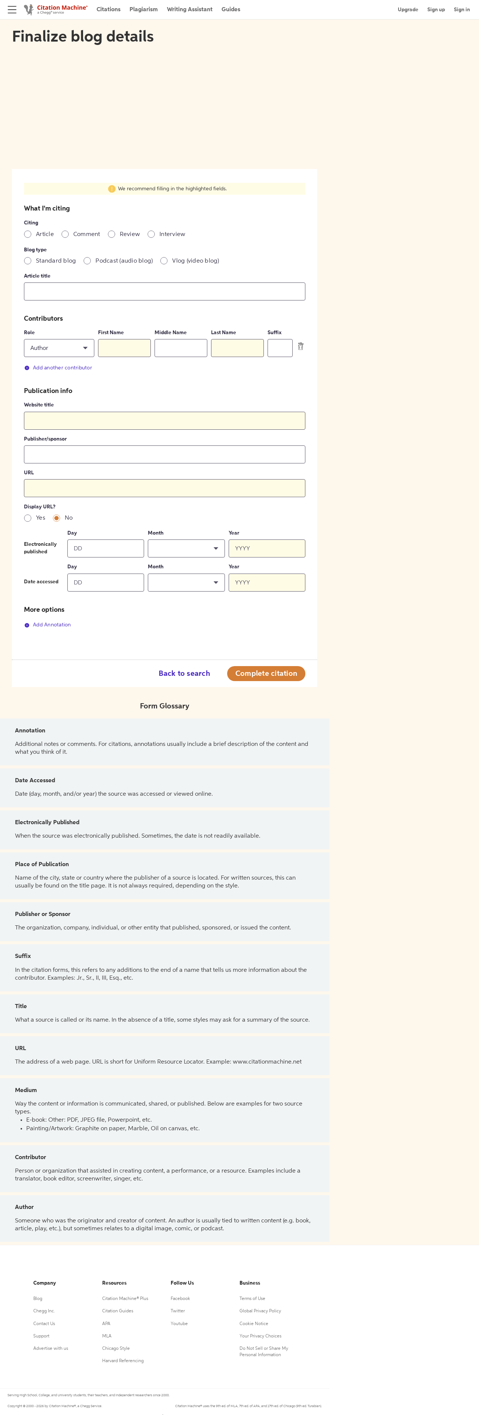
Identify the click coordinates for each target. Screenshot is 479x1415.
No (69, 518)
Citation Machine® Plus (125, 1299)
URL (29, 472)
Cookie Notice (254, 1324)
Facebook (180, 1299)
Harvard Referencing (123, 1361)
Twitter (178, 1311)
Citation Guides (117, 1311)
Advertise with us (50, 1348)
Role (29, 332)
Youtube (179, 1324)
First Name (111, 332)
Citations (108, 10)
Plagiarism (143, 10)
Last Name (223, 332)
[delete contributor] (300, 346)
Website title (39, 405)
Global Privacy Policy (260, 1311)
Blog (37, 1299)
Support (41, 1336)
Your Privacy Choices (260, 1336)
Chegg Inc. (44, 1311)
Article (45, 235)
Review (130, 235)
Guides (231, 10)
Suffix (274, 332)
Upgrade (408, 9)
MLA (107, 1336)
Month (156, 533)
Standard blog (56, 261)
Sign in (462, 9)
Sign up (436, 9)
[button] (59, 348)
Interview (172, 235)
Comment (86, 235)
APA (106, 1324)
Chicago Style (116, 1348)
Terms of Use (252, 1299)
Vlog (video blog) (195, 261)
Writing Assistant (190, 10)
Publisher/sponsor (45, 439)
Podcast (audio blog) (124, 261)
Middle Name (171, 332)
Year (234, 533)
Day (72, 533)
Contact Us (44, 1324)
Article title (37, 276)
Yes (40, 518)
